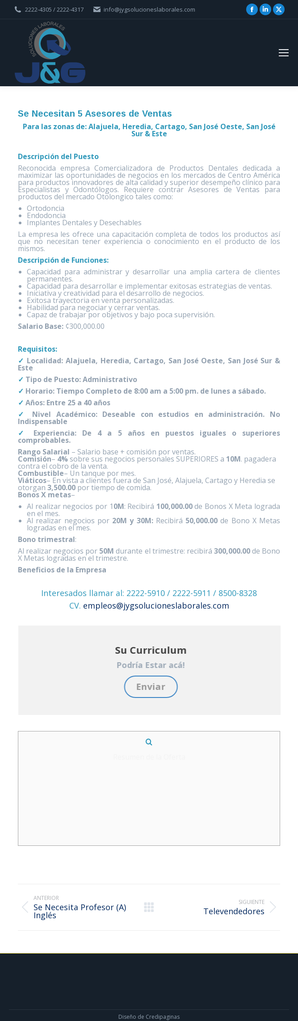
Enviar (153, 687)
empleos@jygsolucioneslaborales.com (156, 605)
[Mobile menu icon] (283, 52)
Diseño (127, 1001)
